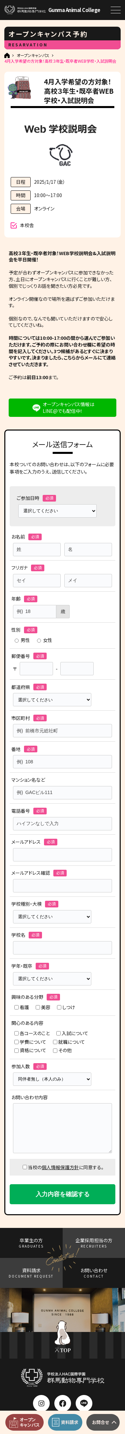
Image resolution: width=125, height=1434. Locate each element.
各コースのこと (32, 1033)
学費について (30, 1042)
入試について (72, 1033)
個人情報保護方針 (60, 1167)
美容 (43, 1007)
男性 (22, 640)
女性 (44, 640)
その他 (62, 1050)
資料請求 (31, 1273)
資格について (30, 1050)
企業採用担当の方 (93, 1243)
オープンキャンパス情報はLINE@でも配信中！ (68, 407)
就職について (69, 1042)
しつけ (66, 1007)
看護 (21, 1007)
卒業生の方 (31, 1243)
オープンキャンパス (33, 55)
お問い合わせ (93, 1273)
